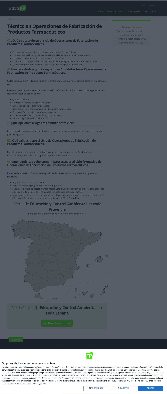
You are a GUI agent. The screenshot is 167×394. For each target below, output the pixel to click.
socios (21, 367)
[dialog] (83, 371)
